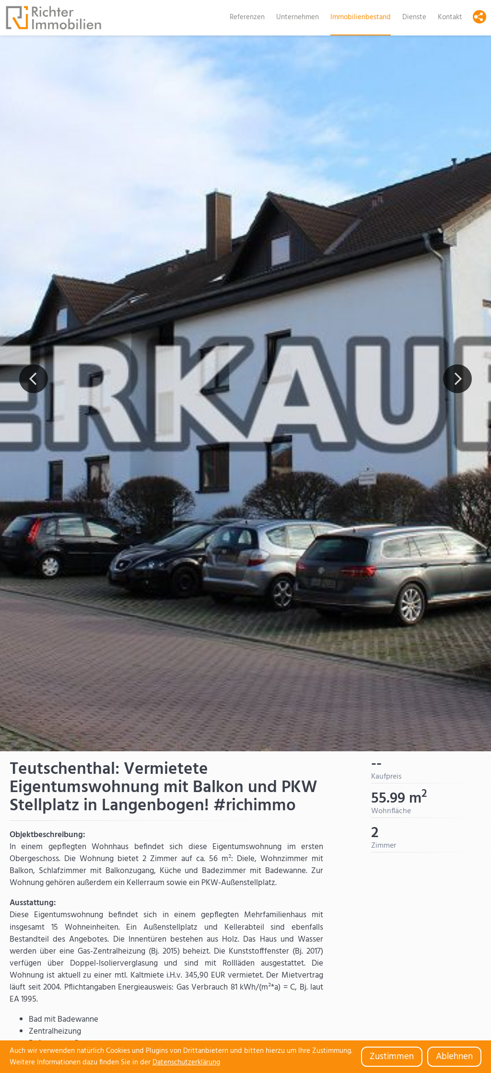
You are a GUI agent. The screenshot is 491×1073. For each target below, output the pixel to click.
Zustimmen (392, 1057)
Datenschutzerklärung (186, 1062)
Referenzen (247, 17)
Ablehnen (454, 1057)
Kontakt (450, 17)
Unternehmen (297, 17)
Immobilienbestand (360, 17)
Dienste (414, 17)
